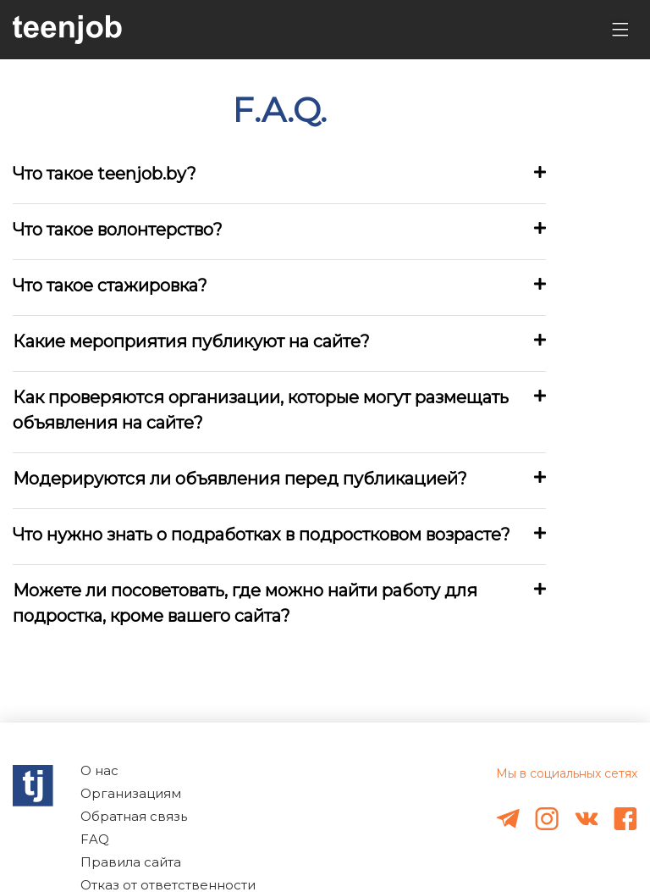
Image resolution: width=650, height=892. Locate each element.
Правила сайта (130, 862)
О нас (99, 770)
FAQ (94, 839)
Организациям (130, 793)
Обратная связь (133, 816)
